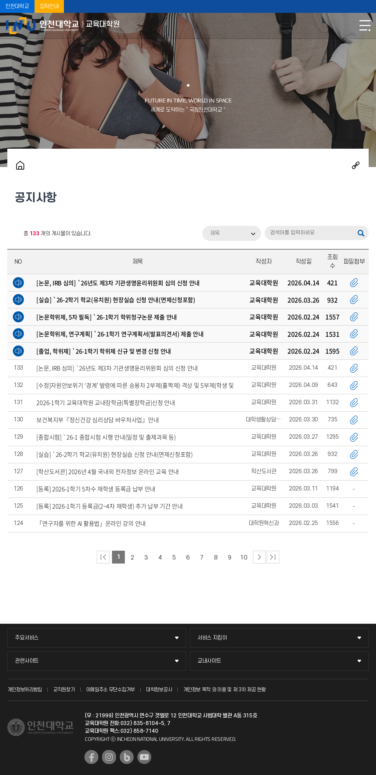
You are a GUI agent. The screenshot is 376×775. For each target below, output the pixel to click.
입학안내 (49, 6)
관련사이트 (27, 661)
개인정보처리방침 (24, 689)
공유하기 (356, 165)
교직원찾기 (64, 689)
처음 (103, 557)
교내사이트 (209, 661)
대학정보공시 (159, 689)
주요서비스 (27, 638)
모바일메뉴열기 (365, 26)
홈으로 (20, 165)
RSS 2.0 (12, 233)
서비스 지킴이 (212, 638)
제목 (215, 233)
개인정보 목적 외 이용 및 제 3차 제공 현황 (224, 689)
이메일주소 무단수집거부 (110, 689)
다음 (259, 557)
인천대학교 (17, 6)
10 (243, 557)
